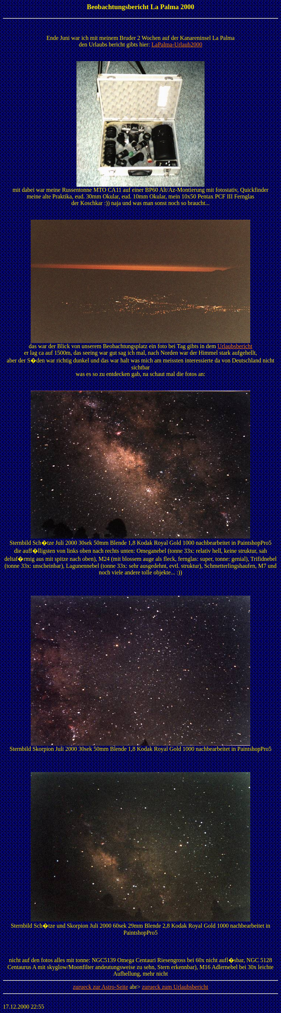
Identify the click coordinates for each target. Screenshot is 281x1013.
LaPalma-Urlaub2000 (176, 44)
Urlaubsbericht (234, 346)
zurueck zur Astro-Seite (100, 987)
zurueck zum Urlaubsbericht (175, 987)
